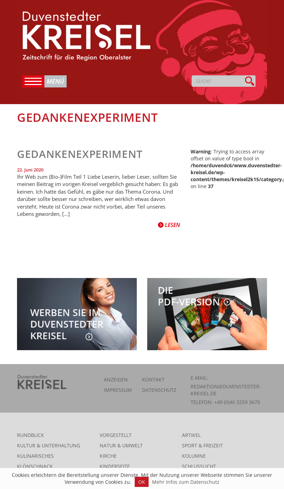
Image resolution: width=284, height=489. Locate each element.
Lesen (169, 225)
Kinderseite (115, 466)
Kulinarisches (35, 456)
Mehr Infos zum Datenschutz (185, 482)
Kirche (108, 456)
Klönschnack (35, 466)
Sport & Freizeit (202, 445)
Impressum (118, 390)
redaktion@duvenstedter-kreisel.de (226, 390)
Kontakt (153, 379)
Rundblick (30, 435)
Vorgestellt (116, 435)
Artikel (191, 435)
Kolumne (194, 456)
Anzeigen (116, 379)
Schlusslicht (199, 466)
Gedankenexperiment (80, 154)
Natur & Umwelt (121, 445)
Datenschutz (159, 390)
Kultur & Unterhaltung (48, 445)
